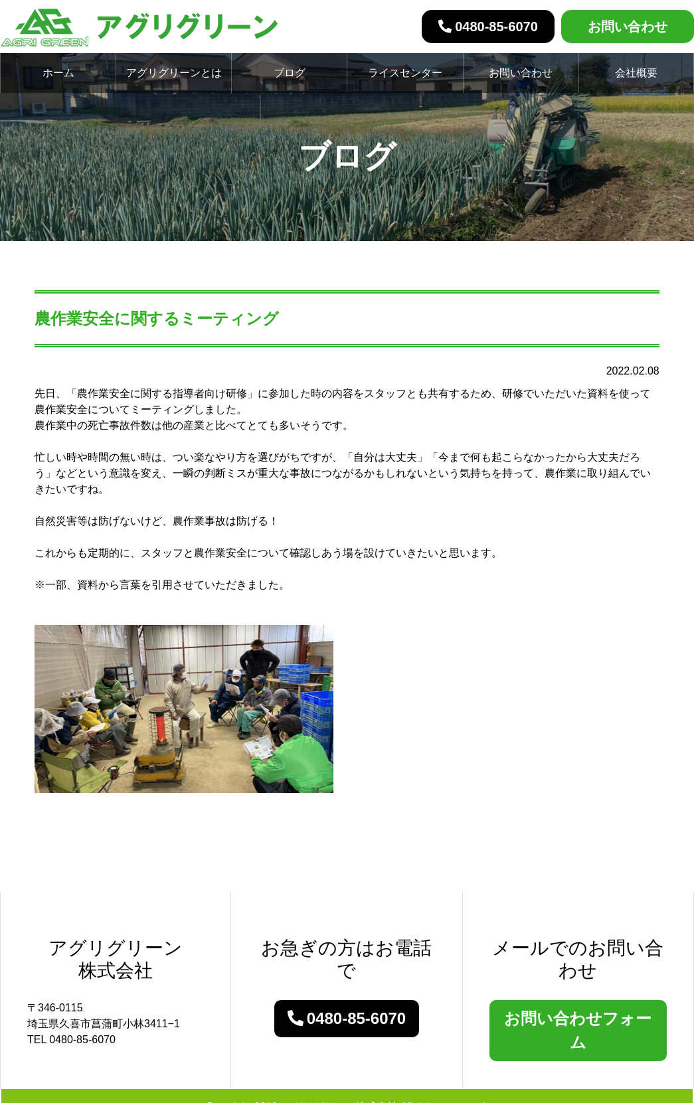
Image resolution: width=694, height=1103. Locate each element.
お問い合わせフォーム (577, 1030)
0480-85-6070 (488, 26)
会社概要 (636, 72)
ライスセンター (405, 72)
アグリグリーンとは (174, 72)
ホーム (58, 72)
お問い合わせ (627, 26)
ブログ (289, 72)
